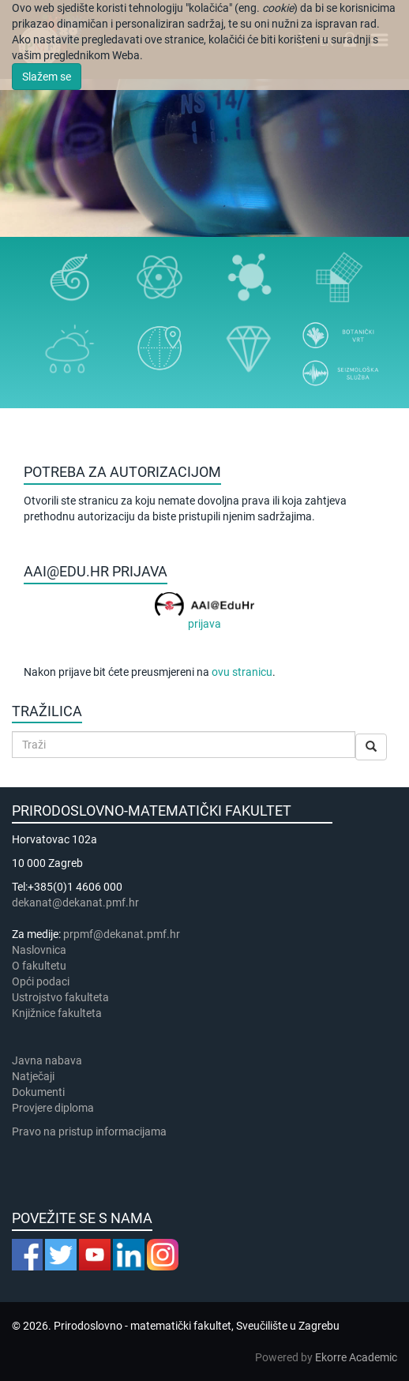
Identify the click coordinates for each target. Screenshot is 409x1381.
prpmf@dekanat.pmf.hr (121, 934)
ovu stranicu (242, 672)
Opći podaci (40, 981)
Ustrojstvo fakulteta (60, 997)
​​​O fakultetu (39, 965)
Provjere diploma (53, 1107)
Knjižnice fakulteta (57, 1013)
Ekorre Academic (356, 1357)
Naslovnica (39, 950)
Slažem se (46, 76)
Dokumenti (38, 1092)
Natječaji (33, 1076)
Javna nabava (47, 1060)
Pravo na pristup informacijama (91, 1131)
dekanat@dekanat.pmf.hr (75, 902)
